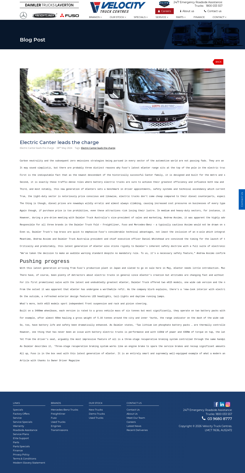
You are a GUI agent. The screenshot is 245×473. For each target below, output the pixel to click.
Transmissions (59, 430)
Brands (95, 17)
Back (218, 61)
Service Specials (22, 421)
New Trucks (96, 409)
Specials (141, 17)
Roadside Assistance (25, 430)
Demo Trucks (97, 413)
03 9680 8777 (217, 418)
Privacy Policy (21, 454)
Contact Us (134, 403)
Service (162, 17)
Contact (219, 17)
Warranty (18, 425)
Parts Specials (21, 446)
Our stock (118, 17)
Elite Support (21, 438)
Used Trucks (58, 421)
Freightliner (58, 413)
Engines (56, 425)
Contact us (212, 11)
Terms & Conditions (24, 458)
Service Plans (21, 434)
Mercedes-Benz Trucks (64, 409)
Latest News (134, 425)
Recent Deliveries (137, 430)
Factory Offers (21, 413)
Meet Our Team (136, 417)
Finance (199, 17)
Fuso (54, 417)
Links (16, 403)
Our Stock (96, 403)
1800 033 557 (214, 5)
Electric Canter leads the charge (98, 148)
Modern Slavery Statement (29, 462)
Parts (181, 17)
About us (187, 11)
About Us (132, 413)
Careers (164, 11)
